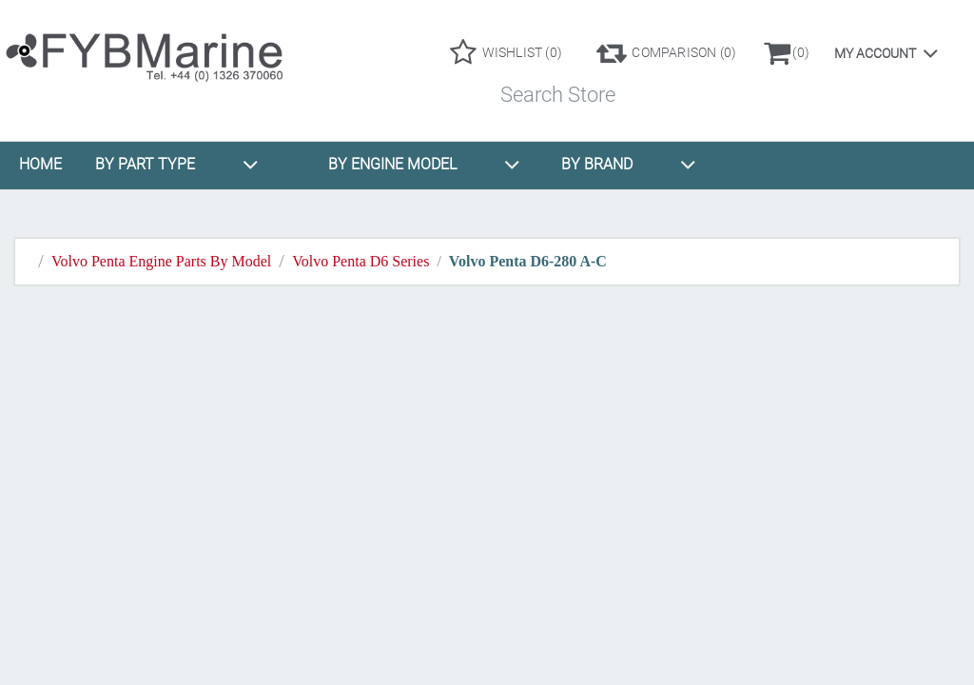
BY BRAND (628, 164)
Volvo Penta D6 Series (360, 261)
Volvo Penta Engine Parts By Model (161, 261)
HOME (40, 164)
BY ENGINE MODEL (424, 164)
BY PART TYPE (177, 164)
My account (875, 53)
